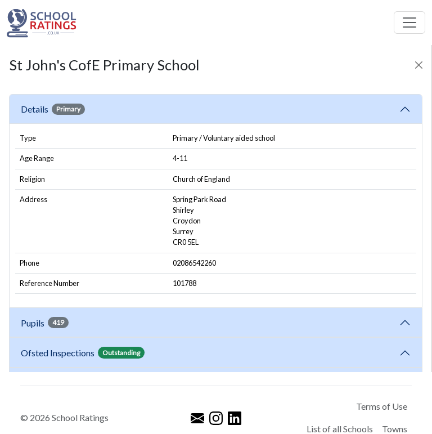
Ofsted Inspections (83, 352)
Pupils (45, 322)
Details (53, 109)
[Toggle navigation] (409, 22)
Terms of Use (381, 406)
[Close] (419, 65)
